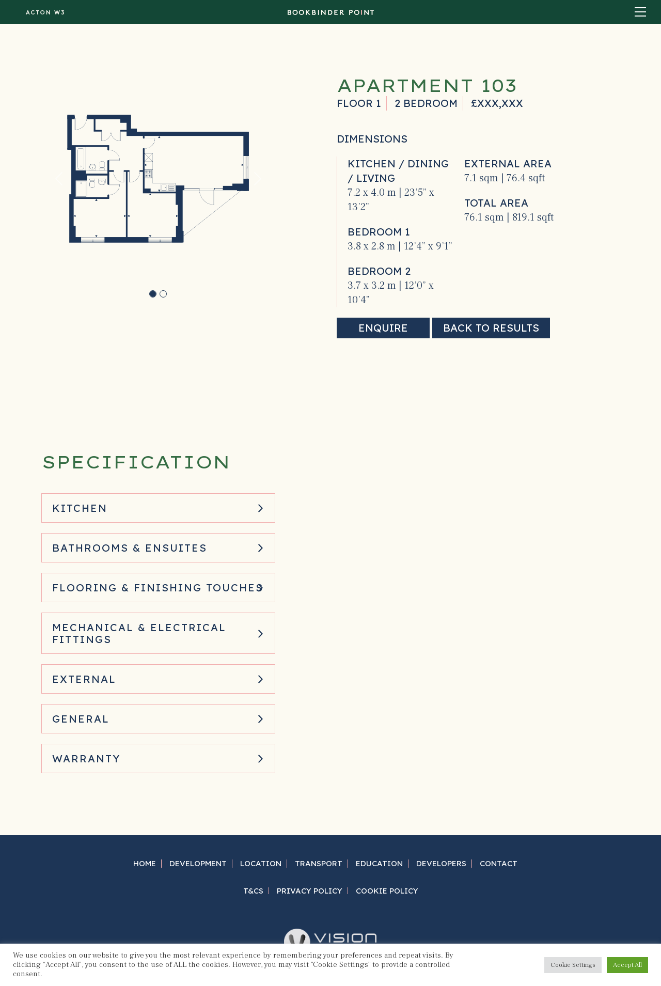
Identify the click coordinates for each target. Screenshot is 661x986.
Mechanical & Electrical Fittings (139, 633)
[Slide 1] (163, 294)
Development (198, 863)
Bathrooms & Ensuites (129, 547)
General (80, 718)
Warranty (86, 758)
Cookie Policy (387, 891)
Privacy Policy (309, 891)
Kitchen (79, 508)
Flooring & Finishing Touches (157, 587)
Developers (441, 863)
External (84, 678)
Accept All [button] (627, 965)
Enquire (383, 327)
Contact (498, 863)
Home (144, 863)
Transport (318, 863)
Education (379, 863)
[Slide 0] (152, 294)
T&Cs (253, 891)
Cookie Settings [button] (572, 965)
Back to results (491, 327)
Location (260, 863)
